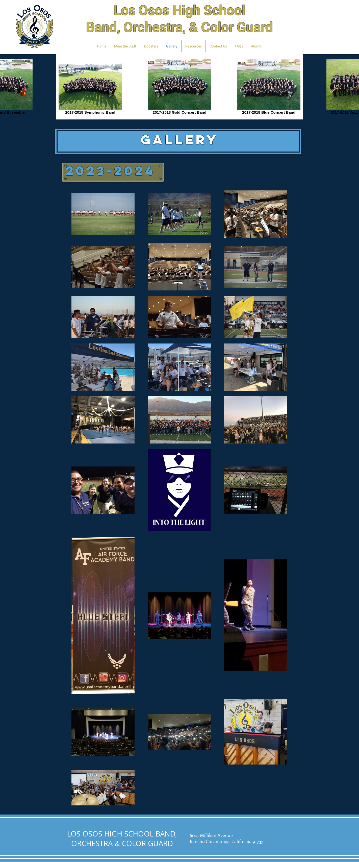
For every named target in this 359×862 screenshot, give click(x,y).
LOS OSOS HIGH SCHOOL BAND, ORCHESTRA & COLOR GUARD (122, 838)
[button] (256, 46)
